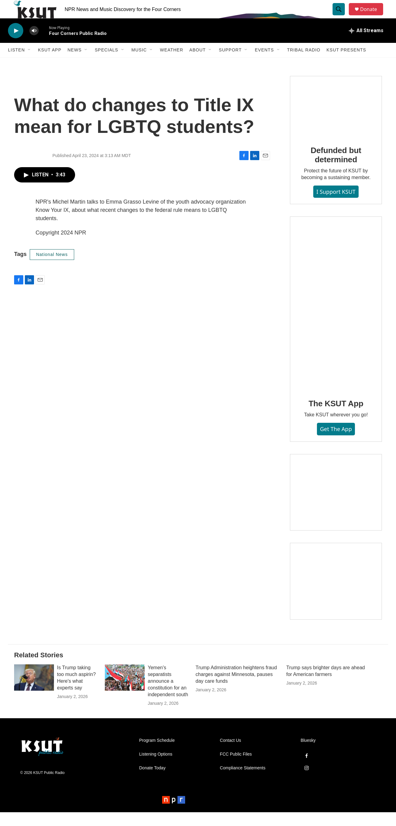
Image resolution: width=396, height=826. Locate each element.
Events (264, 63)
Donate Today (152, 781)
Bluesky (308, 754)
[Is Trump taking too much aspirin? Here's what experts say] (34, 691)
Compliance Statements (242, 781)
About (197, 63)
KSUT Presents (346, 63)
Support (230, 63)
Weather (171, 63)
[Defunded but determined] (336, 120)
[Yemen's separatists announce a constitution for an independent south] (125, 691)
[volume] (34, 44)
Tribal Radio (304, 63)
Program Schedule (157, 754)
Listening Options (155, 768)
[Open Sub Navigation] (29, 63)
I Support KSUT (336, 205)
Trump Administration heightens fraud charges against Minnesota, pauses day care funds (236, 688)
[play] (16, 44)
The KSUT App (336, 417)
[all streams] (366, 44)
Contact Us (230, 754)
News (74, 63)
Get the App (336, 442)
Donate (372, 16)
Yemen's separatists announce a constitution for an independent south (168, 695)
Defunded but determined (335, 169)
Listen (16, 63)
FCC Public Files (236, 768)
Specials (106, 63)
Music (139, 63)
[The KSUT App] (336, 317)
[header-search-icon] (341, 16)
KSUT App (49, 63)
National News (52, 268)
